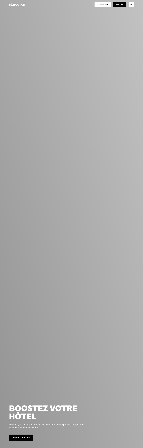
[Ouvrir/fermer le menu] (131, 4)
